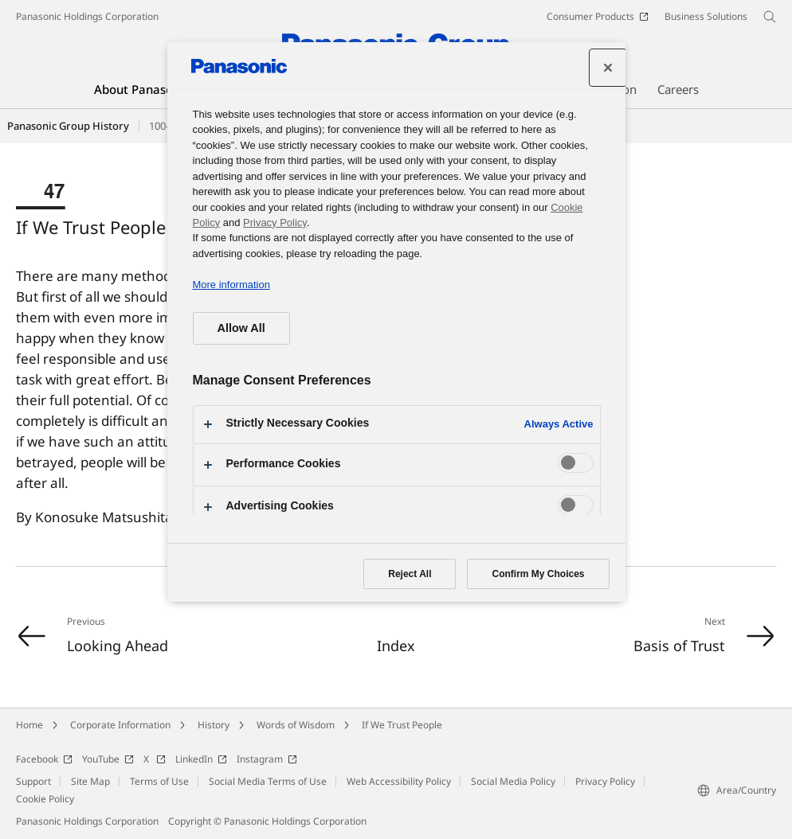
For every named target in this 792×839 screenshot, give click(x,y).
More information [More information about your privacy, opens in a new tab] (231, 285)
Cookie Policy (45, 799)
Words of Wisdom (296, 725)
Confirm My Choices (538, 573)
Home (29, 725)
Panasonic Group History (68, 126)
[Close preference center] (607, 67)
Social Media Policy (513, 781)
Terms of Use (159, 781)
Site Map (90, 781)
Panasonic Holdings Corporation (87, 16)
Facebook (44, 759)
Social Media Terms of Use (268, 781)
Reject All (409, 573)
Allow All (241, 328)
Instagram (267, 759)
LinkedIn (201, 759)
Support (33, 781)
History (213, 725)
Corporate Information (120, 725)
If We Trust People (402, 725)
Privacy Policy (605, 781)
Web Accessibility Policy (399, 781)
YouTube (108, 759)
